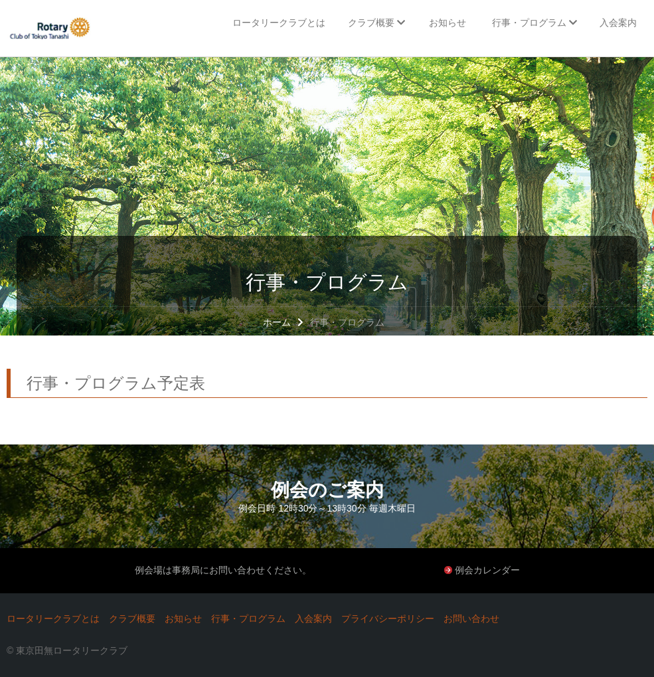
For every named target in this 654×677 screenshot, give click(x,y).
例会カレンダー (487, 570)
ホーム (277, 322)
